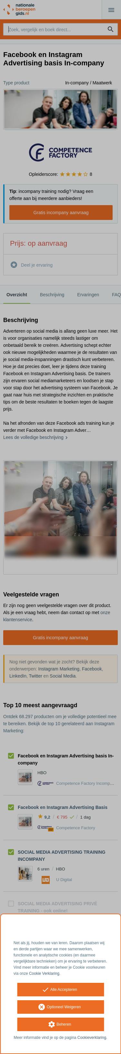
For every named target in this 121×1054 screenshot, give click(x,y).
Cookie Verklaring (44, 973)
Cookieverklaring (91, 1037)
